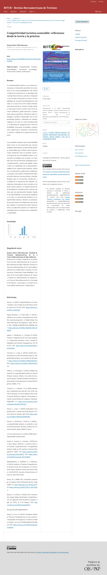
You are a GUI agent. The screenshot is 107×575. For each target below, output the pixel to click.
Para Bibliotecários (81, 156)
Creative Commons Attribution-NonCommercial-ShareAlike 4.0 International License (56, 174)
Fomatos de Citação (50, 122)
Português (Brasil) (81, 40)
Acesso (101, 1)
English (77, 34)
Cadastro (93, 1)
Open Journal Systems (82, 165)
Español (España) (80, 37)
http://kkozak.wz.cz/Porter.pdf (25, 485)
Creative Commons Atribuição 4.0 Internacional (52, 552)
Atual (5, 11)
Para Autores (79, 153)
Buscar (99, 11)
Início (9, 18)
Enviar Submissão (82, 21)
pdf (47, 89)
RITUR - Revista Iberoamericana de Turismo (30, 7)
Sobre (31, 11)
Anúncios (23, 11)
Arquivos (13, 11)
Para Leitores (79, 150)
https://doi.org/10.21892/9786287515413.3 (23, 361)
